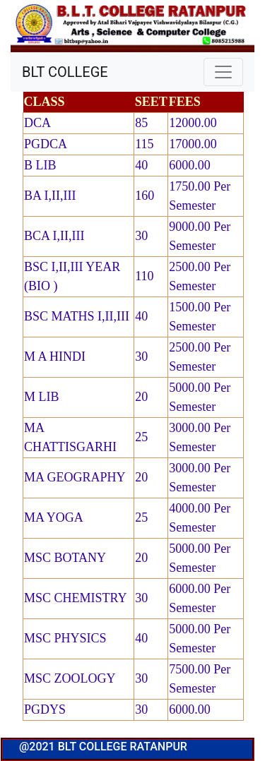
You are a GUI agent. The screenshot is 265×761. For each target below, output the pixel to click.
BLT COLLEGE (65, 72)
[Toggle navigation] (223, 72)
